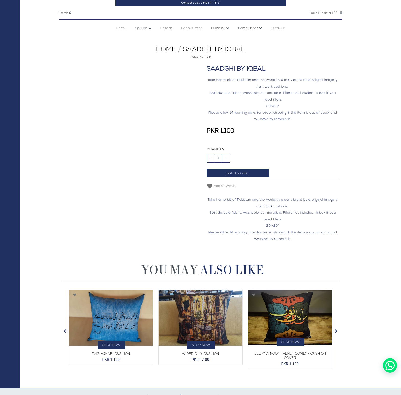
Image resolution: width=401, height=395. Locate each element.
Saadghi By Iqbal (214, 61)
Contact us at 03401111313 (200, 2)
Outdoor (278, 39)
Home (121, 39)
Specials (143, 39)
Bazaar (166, 39)
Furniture (220, 39)
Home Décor (250, 39)
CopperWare (192, 39)
